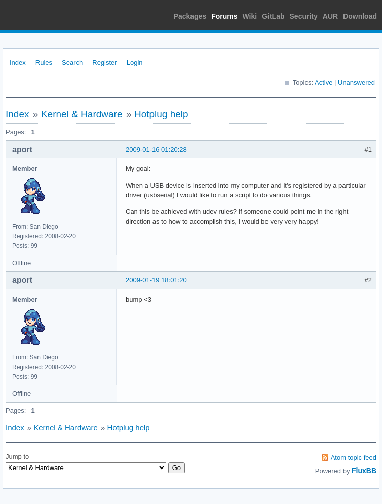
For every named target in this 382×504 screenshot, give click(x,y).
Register (104, 62)
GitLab (273, 16)
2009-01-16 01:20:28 (156, 149)
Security (304, 16)
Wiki (250, 16)
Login (135, 62)
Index (18, 62)
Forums (224, 16)
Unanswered (356, 82)
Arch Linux (51, 15)
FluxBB (364, 470)
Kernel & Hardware (82, 114)
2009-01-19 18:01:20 (156, 280)
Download (360, 16)
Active (323, 82)
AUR (330, 16)
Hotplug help (161, 114)
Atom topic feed (353, 457)
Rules (43, 62)
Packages (190, 16)
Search (72, 62)
